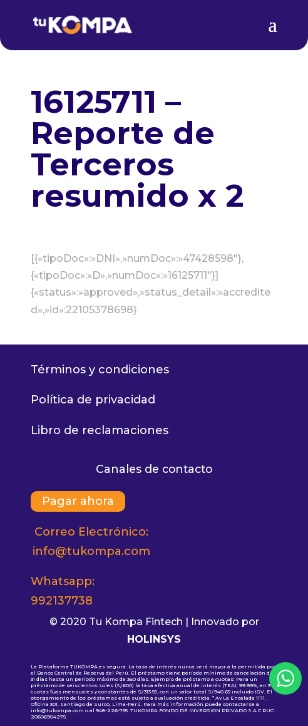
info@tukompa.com (91, 551)
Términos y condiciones (100, 369)
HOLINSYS (154, 639)
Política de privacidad (93, 400)
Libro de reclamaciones (99, 430)
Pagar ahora (78, 502)
